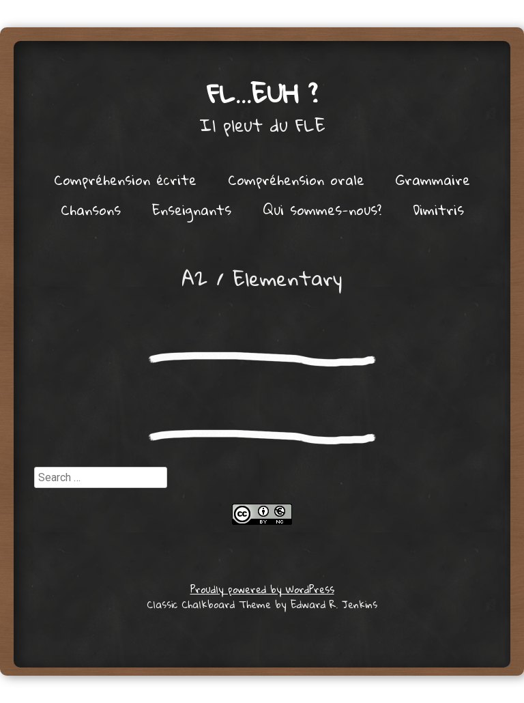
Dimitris (438, 210)
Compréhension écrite (125, 179)
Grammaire (433, 179)
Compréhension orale (296, 179)
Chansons (91, 210)
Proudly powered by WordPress (262, 589)
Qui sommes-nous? (322, 210)
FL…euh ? (262, 92)
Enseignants (191, 210)
